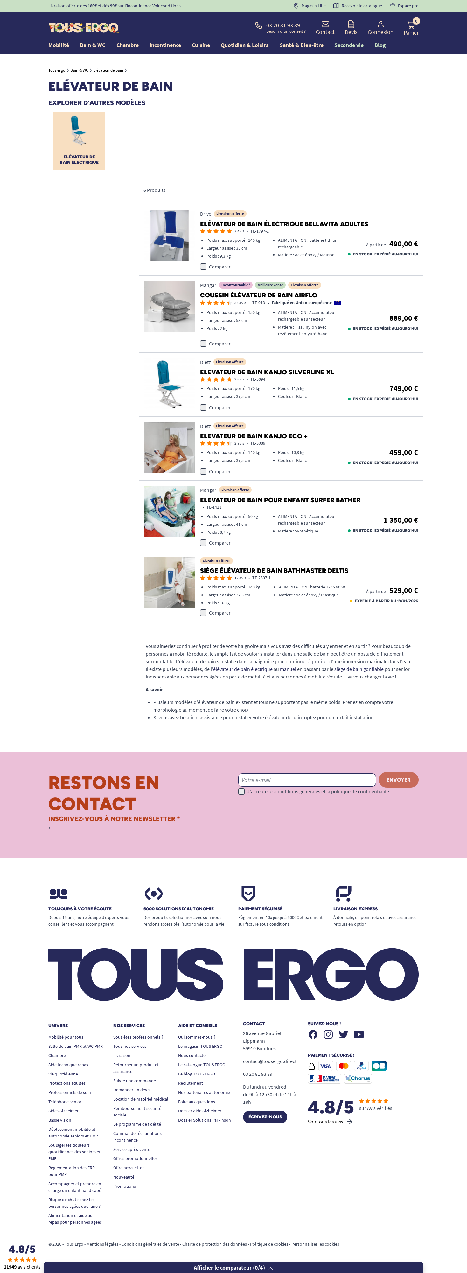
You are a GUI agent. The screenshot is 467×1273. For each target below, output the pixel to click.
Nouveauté (123, 1177)
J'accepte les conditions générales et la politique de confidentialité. (318, 791)
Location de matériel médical (140, 1099)
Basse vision (59, 1120)
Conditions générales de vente (150, 1244)
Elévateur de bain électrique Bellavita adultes (284, 224)
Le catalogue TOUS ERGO (201, 1065)
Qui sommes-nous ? (196, 1037)
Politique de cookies (269, 1244)
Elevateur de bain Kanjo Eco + (254, 436)
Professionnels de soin (69, 1092)
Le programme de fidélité (137, 1124)
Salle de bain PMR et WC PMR (75, 1046)
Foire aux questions (196, 1101)
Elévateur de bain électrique (79, 159)
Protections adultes (67, 1083)
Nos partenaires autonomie (204, 1092)
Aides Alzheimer (63, 1111)
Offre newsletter (128, 1168)
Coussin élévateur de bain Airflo (258, 295)
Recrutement (190, 1083)
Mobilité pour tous (65, 1037)
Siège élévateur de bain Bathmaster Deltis (274, 570)
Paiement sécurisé (260, 909)
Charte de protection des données (214, 1244)
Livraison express (355, 909)
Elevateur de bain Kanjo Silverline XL (267, 372)
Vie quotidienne (63, 1074)
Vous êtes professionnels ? (138, 1037)
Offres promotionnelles (135, 1158)
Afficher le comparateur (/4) (233, 1267)
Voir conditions (166, 6)
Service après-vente (131, 1149)
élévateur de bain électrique (243, 669)
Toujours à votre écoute (80, 909)
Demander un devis (131, 1090)
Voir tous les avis (330, 1121)
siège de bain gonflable (359, 669)
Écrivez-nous (265, 1117)
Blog (380, 45)
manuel (288, 669)
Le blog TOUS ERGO (196, 1074)
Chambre (57, 1055)
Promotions (124, 1186)
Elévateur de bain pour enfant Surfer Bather (280, 500)
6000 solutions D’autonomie (178, 909)
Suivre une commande (134, 1080)
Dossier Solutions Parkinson (204, 1120)
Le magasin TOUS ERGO (200, 1046)
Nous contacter (192, 1055)
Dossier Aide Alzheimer (199, 1111)
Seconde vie (349, 45)
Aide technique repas (68, 1065)
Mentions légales (102, 1244)
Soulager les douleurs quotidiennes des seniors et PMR (74, 1151)
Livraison (121, 1055)
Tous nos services (129, 1046)
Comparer (220, 266)
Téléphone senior (64, 1101)
